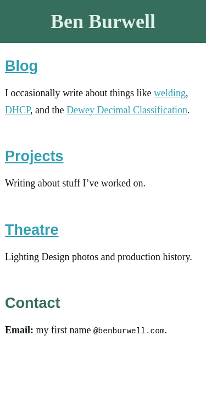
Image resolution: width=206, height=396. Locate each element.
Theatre (32, 230)
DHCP (17, 110)
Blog (21, 66)
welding (170, 92)
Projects (34, 156)
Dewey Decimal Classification (126, 110)
